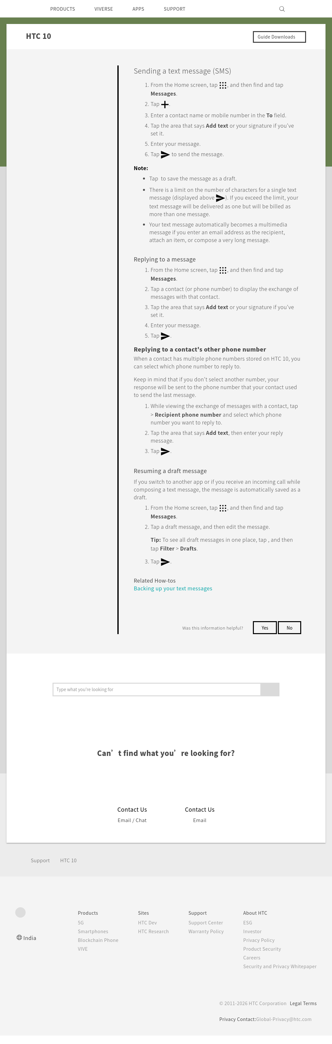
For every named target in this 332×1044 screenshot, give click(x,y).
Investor (248, 940)
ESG (243, 931)
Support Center (199, 931)
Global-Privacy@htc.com (282, 1027)
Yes (263, 636)
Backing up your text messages (177, 596)
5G (66, 931)
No (289, 636)
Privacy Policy (254, 948)
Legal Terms (302, 1012)
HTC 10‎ (71, 868)
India (30, 946)
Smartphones (79, 940)
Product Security (258, 957)
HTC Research (143, 940)
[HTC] (23, 9)
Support (41, 868)
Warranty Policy (199, 940)
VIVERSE (109, 9)
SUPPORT (185, 9)
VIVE (69, 957)
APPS (147, 9)
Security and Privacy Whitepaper (277, 975)
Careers (247, 966)
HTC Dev (137, 931)
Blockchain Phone (85, 948)
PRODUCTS (64, 9)
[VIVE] (308, 8)
